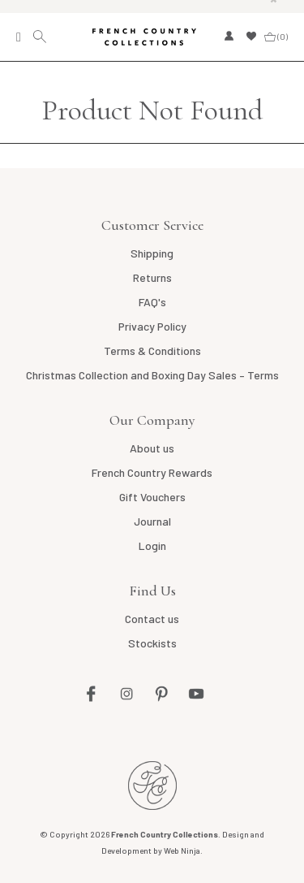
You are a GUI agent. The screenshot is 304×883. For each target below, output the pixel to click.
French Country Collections (144, 37)
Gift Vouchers (152, 497)
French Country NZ (152, 785)
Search (41, 37)
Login (152, 545)
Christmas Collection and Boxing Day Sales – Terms (152, 375)
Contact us (152, 618)
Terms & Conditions (152, 350)
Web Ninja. (183, 850)
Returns (152, 277)
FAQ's (152, 302)
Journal (152, 521)
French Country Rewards (152, 472)
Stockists (152, 643)
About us (152, 448)
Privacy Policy (152, 326)
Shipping (152, 253)
